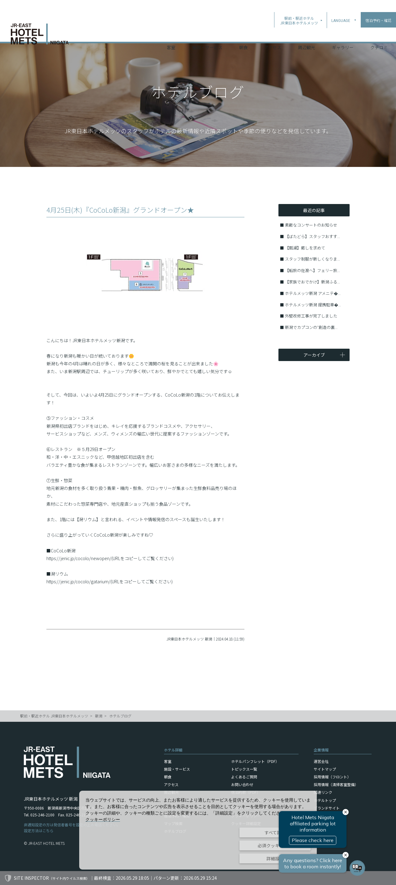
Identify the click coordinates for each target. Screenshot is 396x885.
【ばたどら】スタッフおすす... (312, 236)
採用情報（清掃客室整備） (336, 784)
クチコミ (379, 34)
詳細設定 (275, 858)
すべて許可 (275, 832)
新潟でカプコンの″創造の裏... (311, 327)
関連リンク (323, 792)
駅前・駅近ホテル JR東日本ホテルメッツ (54, 715)
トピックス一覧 (244, 769)
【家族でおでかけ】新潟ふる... (312, 282)
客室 (171, 34)
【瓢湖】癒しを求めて (305, 248)
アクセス (272, 34)
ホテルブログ (120, 715)
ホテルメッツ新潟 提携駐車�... (313, 305)
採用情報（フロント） (332, 776)
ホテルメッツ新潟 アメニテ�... (313, 293)
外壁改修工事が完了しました (311, 316)
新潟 (98, 715)
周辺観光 (306, 34)
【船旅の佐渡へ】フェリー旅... (312, 270)
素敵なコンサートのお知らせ (311, 225)
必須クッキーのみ (275, 845)
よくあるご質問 (244, 776)
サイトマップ (325, 769)
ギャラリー (343, 34)
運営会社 (321, 761)
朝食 (243, 34)
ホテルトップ (325, 800)
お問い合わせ (242, 784)
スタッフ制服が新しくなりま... (312, 259)
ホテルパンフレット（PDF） (255, 761)
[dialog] (198, 830)
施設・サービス (207, 34)
